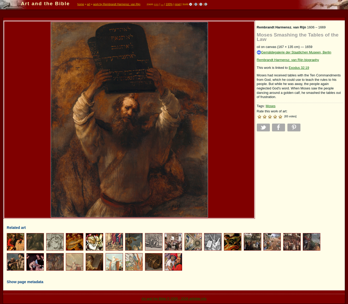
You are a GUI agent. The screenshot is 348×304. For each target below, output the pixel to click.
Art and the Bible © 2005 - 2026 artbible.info (173, 299)
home (80, 4)
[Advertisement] (300, 171)
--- (162, 4)
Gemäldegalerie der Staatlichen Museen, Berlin (294, 52)
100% (169, 4)
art (88, 4)
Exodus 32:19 (299, 68)
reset (178, 4)
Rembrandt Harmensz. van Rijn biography (288, 60)
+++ (156, 4)
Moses (271, 106)
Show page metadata (25, 282)
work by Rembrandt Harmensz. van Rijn (116, 4)
